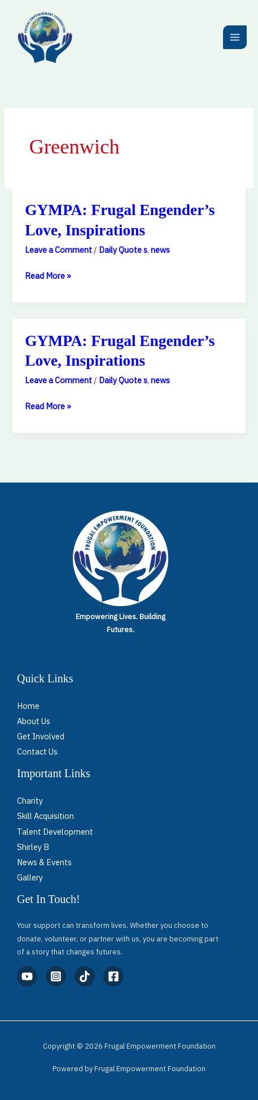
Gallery (30, 877)
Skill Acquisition (45, 815)
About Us (33, 721)
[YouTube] (27, 976)
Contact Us (37, 751)
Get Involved (40, 736)
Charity (30, 800)
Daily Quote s (123, 249)
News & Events (44, 862)
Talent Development (55, 831)
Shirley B (33, 847)
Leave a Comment (58, 249)
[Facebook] (113, 976)
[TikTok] (85, 976)
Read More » (48, 274)
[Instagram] (56, 976)
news (160, 249)
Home (28, 705)
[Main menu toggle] (235, 37)
